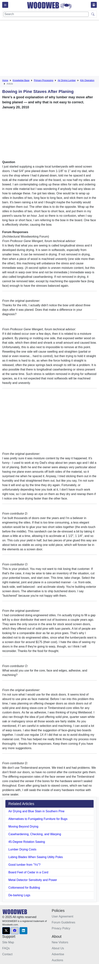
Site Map (8, 942)
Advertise (58, 954)
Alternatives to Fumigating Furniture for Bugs (37, 818)
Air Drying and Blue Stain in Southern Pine (36, 811)
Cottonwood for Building (24, 887)
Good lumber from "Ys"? (24, 864)
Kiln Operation (87, 80)
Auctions (57, 960)
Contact (7, 954)
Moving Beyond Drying (23, 826)
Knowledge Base (21, 80)
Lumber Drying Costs (22, 849)
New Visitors (60, 942)
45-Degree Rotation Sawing (26, 841)
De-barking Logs (19, 895)
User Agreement (62, 916)
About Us (58, 948)
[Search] (46, 14)
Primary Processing (43, 80)
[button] (6, 930)
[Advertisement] (50, 49)
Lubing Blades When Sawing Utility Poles (35, 857)
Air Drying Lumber (67, 80)
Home (5, 80)
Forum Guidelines (63, 922)
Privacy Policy (61, 928)
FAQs (6, 948)
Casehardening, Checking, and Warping (34, 834)
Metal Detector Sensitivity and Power (32, 880)
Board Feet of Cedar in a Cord (28, 872)
